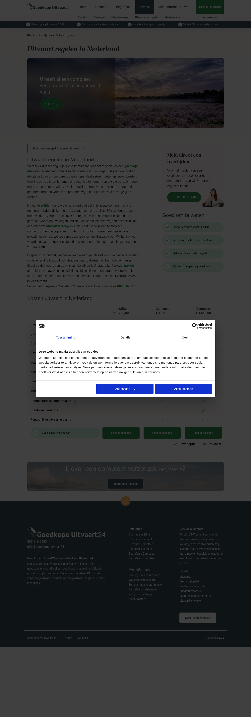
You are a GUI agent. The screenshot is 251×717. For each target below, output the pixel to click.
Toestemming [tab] (66, 337)
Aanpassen (125, 388)
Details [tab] (126, 337)
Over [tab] (185, 337)
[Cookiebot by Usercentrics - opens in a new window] (194, 326)
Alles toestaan (183, 388)
